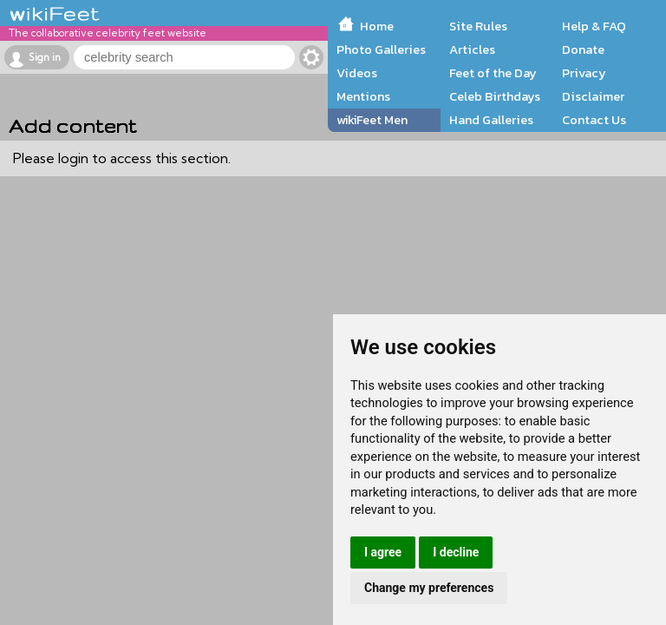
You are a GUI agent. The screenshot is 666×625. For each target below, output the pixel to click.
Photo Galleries (381, 49)
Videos (356, 72)
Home (377, 26)
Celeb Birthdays (494, 96)
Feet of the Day (493, 72)
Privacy (584, 72)
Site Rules (478, 26)
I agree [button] (383, 552)
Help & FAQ (594, 26)
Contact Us (594, 119)
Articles (472, 49)
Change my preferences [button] (428, 588)
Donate (583, 49)
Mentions (363, 96)
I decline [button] (456, 552)
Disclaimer (593, 96)
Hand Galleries (491, 119)
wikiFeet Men (372, 119)
